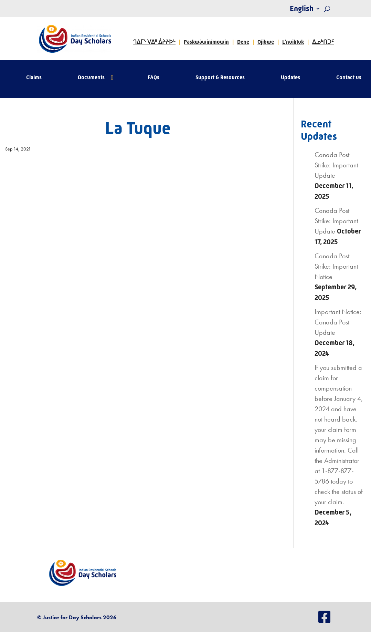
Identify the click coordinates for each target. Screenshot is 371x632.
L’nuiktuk (293, 42)
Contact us (348, 78)
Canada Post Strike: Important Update (336, 165)
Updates (290, 78)
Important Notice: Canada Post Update (338, 322)
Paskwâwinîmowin (206, 42)
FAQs (153, 78)
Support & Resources (220, 78)
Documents (91, 78)
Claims (34, 78)
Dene (243, 42)
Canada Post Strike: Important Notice (336, 266)
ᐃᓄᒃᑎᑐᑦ (323, 42)
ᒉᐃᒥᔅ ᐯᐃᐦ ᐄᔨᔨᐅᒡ (154, 42)
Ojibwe (265, 42)
